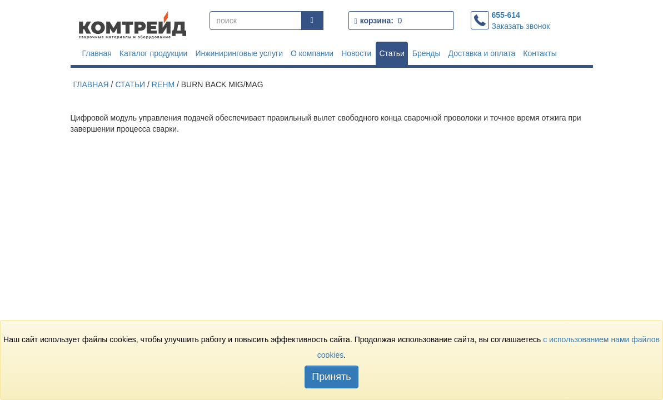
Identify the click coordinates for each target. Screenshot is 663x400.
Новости (356, 53)
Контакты (539, 53)
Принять (331, 376)
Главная (97, 53)
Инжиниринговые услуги (239, 53)
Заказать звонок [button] (521, 26)
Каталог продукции (153, 53)
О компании (312, 53)
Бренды (426, 53)
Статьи (391, 53)
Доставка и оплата (482, 53)
